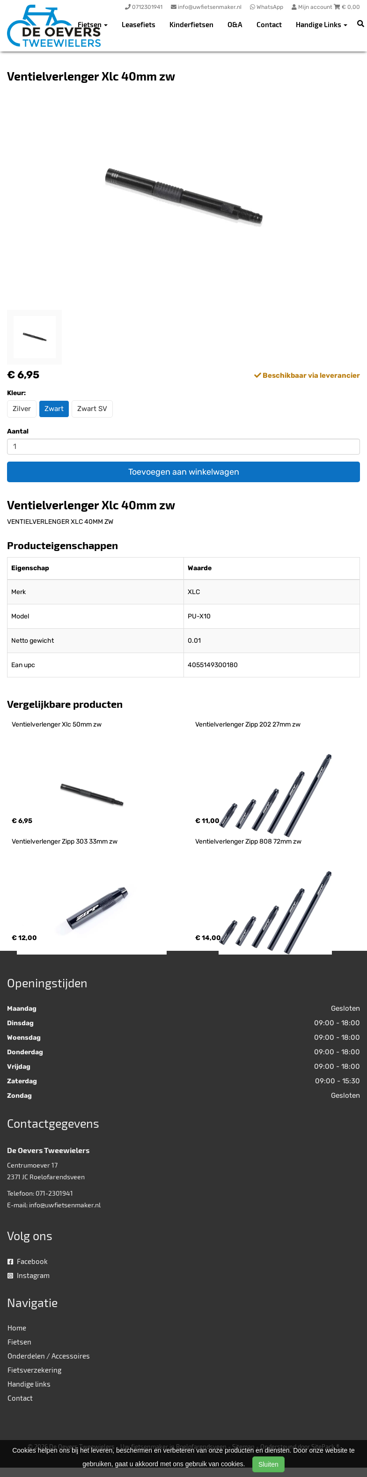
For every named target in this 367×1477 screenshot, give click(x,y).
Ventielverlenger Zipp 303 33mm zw (64, 841)
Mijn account (313, 7)
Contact (269, 24)
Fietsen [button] (93, 24)
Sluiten (268, 1464)
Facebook (27, 1261)
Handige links (29, 1384)
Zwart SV (92, 408)
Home (16, 1327)
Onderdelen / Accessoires (48, 1356)
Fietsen (19, 1341)
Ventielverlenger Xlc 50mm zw (57, 724)
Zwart (54, 408)
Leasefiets (138, 24)
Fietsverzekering (34, 1370)
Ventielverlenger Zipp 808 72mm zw (248, 841)
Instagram (28, 1275)
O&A (235, 24)
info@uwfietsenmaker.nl (65, 1205)
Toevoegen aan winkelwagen (183, 472)
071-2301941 (54, 1193)
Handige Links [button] (321, 24)
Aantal (18, 431)
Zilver (22, 408)
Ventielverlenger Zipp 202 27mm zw (248, 724)
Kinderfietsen (191, 24)
